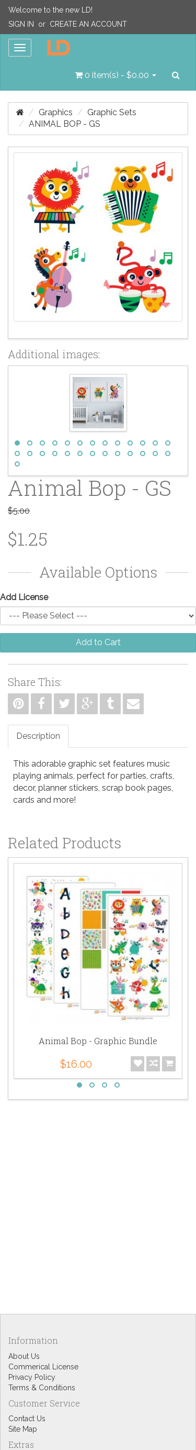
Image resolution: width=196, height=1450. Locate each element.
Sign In (21, 24)
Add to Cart (98, 642)
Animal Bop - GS (64, 124)
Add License (24, 597)
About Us (24, 1356)
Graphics (56, 112)
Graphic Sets (111, 112)
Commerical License (43, 1367)
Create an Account (88, 24)
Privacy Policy (31, 1377)
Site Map (22, 1429)
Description (38, 736)
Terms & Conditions (41, 1387)
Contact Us (26, 1418)
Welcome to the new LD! (50, 10)
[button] (115, 75)
